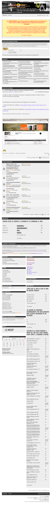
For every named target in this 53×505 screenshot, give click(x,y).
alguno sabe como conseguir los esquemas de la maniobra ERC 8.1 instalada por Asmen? (13, 166)
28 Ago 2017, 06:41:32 (18, 91)
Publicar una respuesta (20, 153)
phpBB (35, 497)
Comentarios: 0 (12, 153)
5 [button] (43, 214)
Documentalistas (31, 263)
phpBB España (46, 499)
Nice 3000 (9, 176)
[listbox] (7, 288)
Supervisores (30, 266)
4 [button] (44, 157)
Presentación (10, 201)
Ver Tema (19, 238)
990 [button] (48, 214)
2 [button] (41, 157)
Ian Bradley (47, 496)
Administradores (30, 259)
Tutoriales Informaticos (43, 91)
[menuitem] (13, 12)
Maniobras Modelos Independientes (12, 173)
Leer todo (46, 153)
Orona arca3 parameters (13, 207)
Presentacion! (10, 188)
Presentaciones (12, 192)
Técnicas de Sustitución (14, 186)
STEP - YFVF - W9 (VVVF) (12, 195)
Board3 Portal (35, 490)
